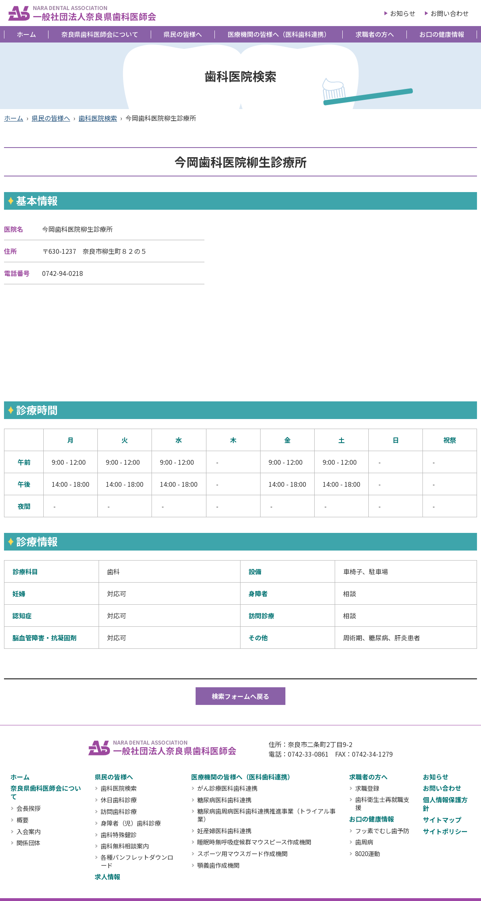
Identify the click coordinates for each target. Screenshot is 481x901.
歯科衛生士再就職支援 (382, 804)
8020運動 (367, 854)
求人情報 (107, 876)
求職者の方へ (375, 34)
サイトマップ (442, 819)
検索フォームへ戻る (240, 696)
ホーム (26, 34)
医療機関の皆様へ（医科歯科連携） (279, 34)
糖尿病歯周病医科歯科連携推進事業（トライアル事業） (266, 815)
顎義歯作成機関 (218, 865)
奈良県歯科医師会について (99, 34)
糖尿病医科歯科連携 (224, 800)
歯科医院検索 (98, 118)
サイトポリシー (445, 831)
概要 (22, 820)
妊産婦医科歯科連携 (224, 831)
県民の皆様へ (183, 34)
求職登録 (367, 788)
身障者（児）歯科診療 (131, 823)
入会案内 (28, 832)
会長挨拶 (28, 808)
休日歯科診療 (119, 800)
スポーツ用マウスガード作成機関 (242, 854)
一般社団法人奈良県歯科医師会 (94, 13)
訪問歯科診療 (119, 812)
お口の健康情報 (441, 34)
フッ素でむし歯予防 (382, 831)
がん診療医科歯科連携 (227, 788)
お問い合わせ (449, 13)
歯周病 (364, 842)
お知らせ (403, 13)
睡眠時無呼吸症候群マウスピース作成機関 (254, 842)
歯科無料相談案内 (125, 846)
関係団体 (28, 843)
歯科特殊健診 (119, 835)
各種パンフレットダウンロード (137, 861)
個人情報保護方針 (445, 804)
